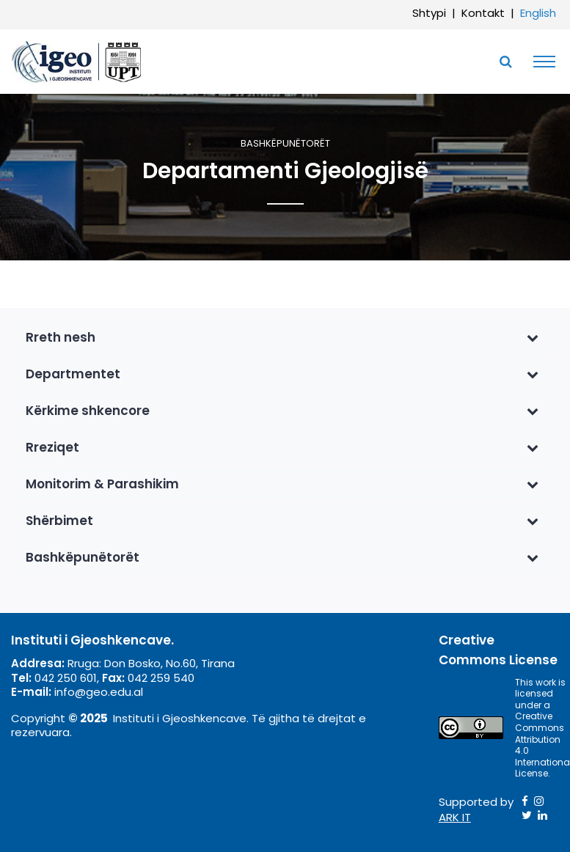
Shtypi (429, 13)
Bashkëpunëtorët (285, 144)
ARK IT (455, 817)
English (538, 13)
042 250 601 (65, 678)
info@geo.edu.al (98, 691)
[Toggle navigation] (540, 61)
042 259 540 (161, 678)
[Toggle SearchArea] (505, 61)
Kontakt (483, 13)
